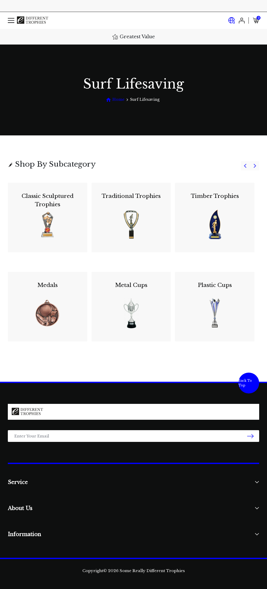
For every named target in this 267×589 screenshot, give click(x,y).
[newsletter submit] (250, 436)
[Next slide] (254, 166)
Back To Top (245, 383)
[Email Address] (133, 436)
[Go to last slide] (245, 166)
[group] (133, 265)
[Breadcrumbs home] (115, 99)
